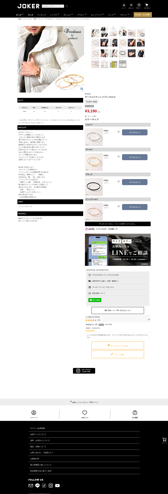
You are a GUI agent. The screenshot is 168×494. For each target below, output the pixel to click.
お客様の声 (34, 459)
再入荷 (30, 15)
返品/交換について (98, 293)
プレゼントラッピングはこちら (103, 287)
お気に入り (131, 6)
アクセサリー (49, 19)
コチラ (38, 218)
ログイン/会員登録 (37, 428)
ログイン (124, 6)
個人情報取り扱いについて (41, 465)
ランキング (41, 15)
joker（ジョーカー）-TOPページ (85, 402)
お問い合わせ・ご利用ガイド (41, 453)
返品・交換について (38, 446)
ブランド (125, 14)
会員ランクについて (38, 434)
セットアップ (97, 14)
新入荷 (20, 14)
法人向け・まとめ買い (143, 15)
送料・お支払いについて (40, 440)
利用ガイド (139, 6)
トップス (55, 14)
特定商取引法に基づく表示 (41, 471)
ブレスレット (60, 19)
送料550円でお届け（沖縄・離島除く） (106, 281)
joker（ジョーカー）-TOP (27, 19)
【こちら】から (32, 122)
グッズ (112, 14)
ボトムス (68, 14)
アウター (82, 14)
